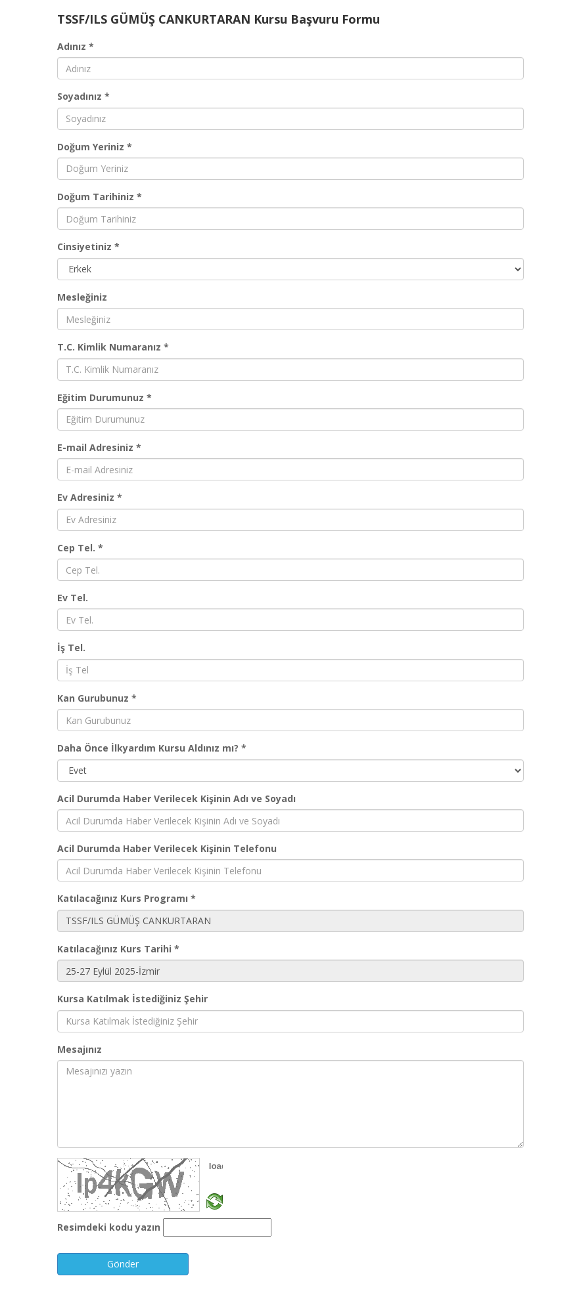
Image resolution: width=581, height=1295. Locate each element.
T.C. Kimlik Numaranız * (113, 347)
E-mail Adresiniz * (99, 447)
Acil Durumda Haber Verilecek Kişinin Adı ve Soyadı (176, 798)
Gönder (123, 1264)
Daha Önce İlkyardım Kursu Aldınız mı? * (151, 748)
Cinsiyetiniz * (88, 246)
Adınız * (75, 46)
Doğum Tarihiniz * (99, 196)
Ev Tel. (72, 597)
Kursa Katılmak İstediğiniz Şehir (132, 998)
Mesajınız (79, 1049)
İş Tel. (71, 647)
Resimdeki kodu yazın (108, 1227)
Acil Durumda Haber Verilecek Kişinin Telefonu (167, 848)
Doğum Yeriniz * (94, 146)
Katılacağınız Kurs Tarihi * (118, 949)
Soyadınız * (83, 96)
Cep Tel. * (80, 547)
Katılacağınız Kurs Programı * (126, 898)
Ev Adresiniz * (89, 497)
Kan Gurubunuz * (97, 698)
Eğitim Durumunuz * (104, 397)
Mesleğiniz (82, 297)
